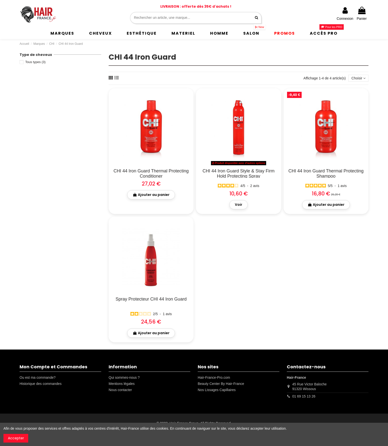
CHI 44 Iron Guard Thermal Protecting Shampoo (326, 173)
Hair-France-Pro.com (214, 377)
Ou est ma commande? (38, 377)
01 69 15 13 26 (303, 396)
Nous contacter (120, 390)
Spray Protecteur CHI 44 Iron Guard (151, 299)
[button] (62, 33)
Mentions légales (122, 384)
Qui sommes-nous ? (124, 377)
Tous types (35, 62)
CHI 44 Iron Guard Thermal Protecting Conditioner (151, 173)
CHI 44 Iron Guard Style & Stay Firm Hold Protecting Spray (238, 173)
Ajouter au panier (151, 194)
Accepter (16, 438)
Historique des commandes (41, 384)
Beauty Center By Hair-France (221, 384)
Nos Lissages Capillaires (217, 390)
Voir (238, 204)
